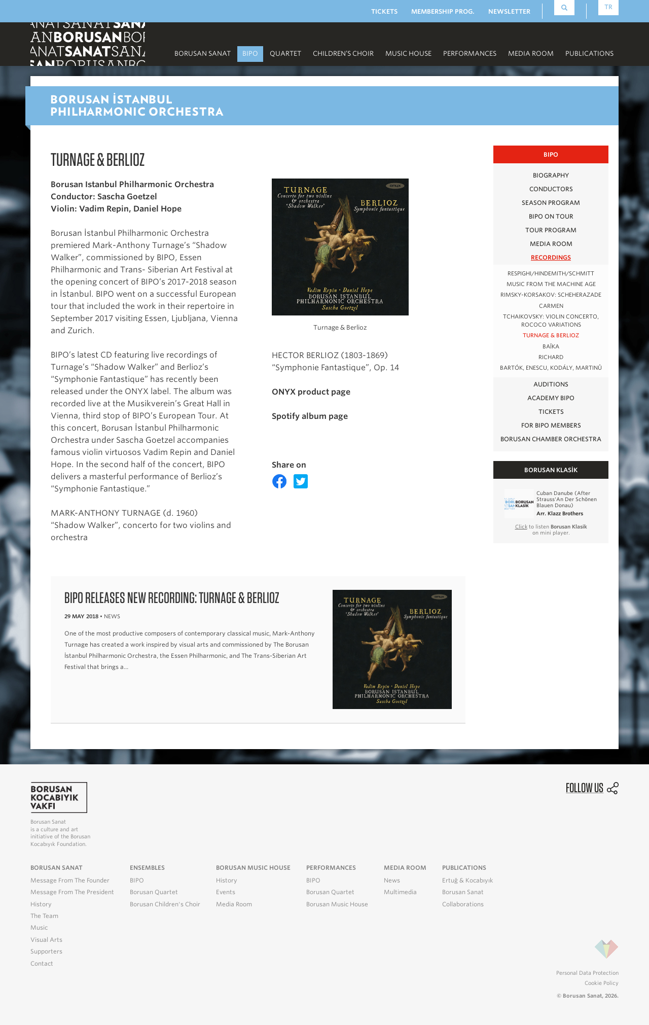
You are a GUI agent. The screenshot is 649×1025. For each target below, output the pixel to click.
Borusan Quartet (154, 892)
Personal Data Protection (587, 973)
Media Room (234, 904)
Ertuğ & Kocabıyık (467, 880)
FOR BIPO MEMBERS (551, 425)
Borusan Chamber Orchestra (550, 439)
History (41, 904)
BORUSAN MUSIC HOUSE (253, 867)
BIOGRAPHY (551, 175)
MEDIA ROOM (531, 53)
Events (225, 892)
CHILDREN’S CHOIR (343, 53)
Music (39, 927)
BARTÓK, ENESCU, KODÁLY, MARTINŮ (551, 368)
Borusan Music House (337, 904)
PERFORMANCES (469, 53)
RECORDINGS (551, 257)
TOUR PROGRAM (550, 230)
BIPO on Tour (551, 216)
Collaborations (463, 904)
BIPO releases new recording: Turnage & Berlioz (171, 597)
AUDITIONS (550, 384)
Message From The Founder (70, 880)
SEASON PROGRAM (551, 202)
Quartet (285, 53)
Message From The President (72, 892)
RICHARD (550, 357)
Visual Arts (46, 939)
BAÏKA (551, 346)
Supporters (46, 951)
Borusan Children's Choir (165, 904)
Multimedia (400, 892)
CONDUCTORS (551, 189)
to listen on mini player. (551, 529)
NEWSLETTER (509, 11)
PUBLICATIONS (589, 53)
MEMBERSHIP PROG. (443, 11)
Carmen (551, 306)
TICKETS (384, 11)
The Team (44, 916)
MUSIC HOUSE (408, 53)
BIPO (250, 53)
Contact (41, 963)
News (392, 880)
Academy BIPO (550, 398)
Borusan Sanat (202, 53)
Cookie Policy (602, 983)
